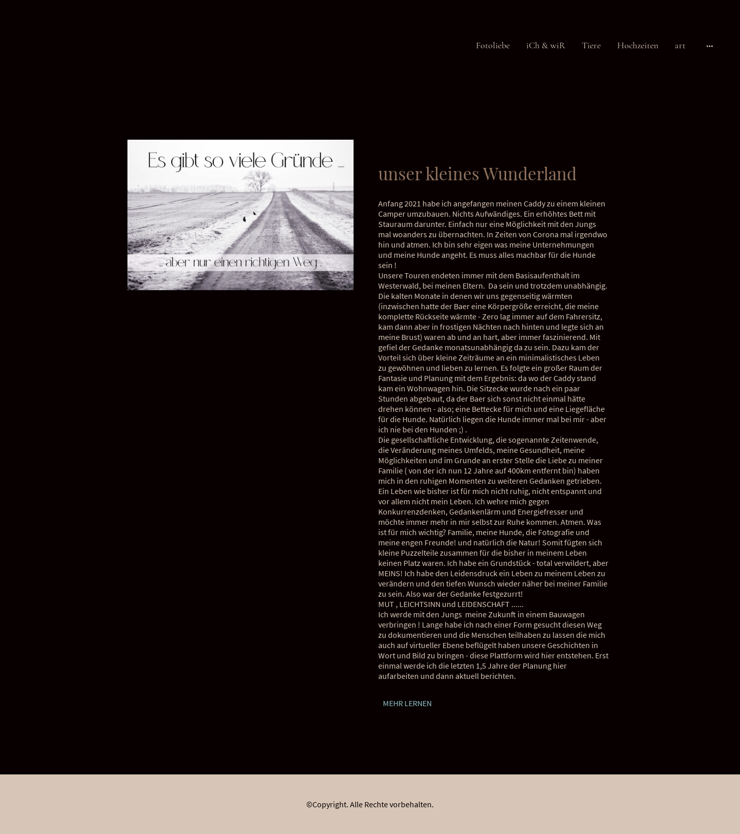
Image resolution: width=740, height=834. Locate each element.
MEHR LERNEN (407, 703)
